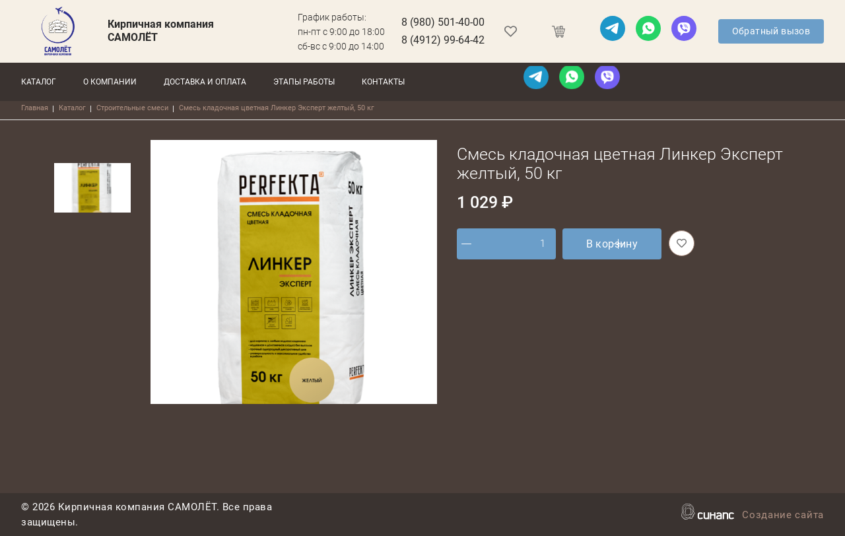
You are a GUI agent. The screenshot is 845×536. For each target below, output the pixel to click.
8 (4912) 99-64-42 (443, 40)
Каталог (38, 81)
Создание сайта (783, 516)
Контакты (383, 81)
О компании (110, 81)
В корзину (612, 244)
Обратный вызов (771, 31)
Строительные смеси (132, 108)
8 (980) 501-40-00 (443, 22)
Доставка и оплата (205, 81)
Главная (34, 108)
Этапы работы (304, 81)
